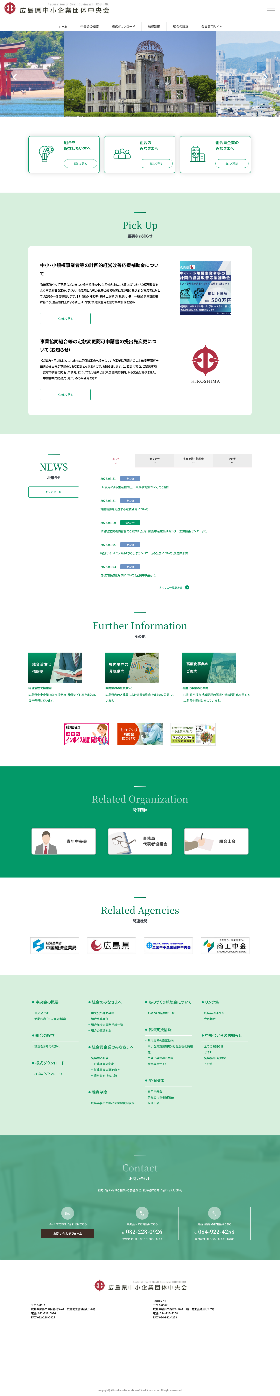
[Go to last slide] (15, 77)
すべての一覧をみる (170, 587)
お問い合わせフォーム (67, 1251)
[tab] (115, 460)
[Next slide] (264, 77)
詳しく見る (80, 164)
